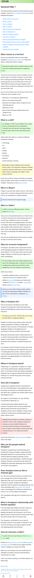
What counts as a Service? (10, 19)
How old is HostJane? (9, 37)
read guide (27, 282)
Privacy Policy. (21, 569)
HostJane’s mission (20, 437)
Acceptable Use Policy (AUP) (15, 60)
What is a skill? (7, 21)
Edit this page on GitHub (5, 573)
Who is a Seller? (7, 26)
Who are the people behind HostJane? (14, 39)
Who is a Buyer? (7, 24)
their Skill (11, 211)
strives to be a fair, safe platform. (12, 570)
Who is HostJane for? (9, 32)
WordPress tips (13, 282)
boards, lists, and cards (22, 487)
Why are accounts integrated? (12, 29)
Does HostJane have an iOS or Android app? (16, 42)
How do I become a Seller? (11, 49)
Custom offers (15, 285)
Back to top (4, 566)
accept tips (11, 280)
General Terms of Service (15, 542)
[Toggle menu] (32, 1)
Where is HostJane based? (10, 34)
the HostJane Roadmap (20, 13)
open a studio (22, 183)
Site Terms (15, 569)
